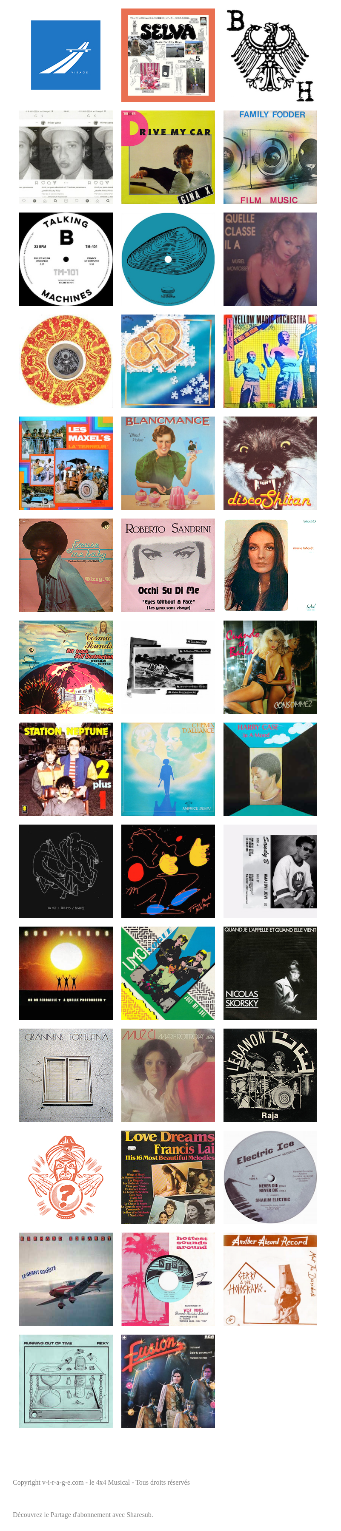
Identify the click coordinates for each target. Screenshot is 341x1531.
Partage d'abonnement (81, 1514)
